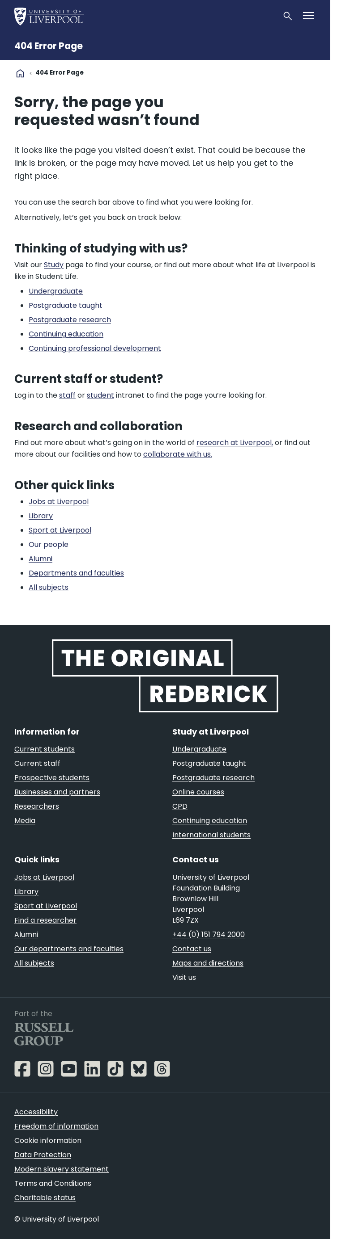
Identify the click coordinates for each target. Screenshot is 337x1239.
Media (24, 820)
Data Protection (42, 1155)
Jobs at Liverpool (44, 877)
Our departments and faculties (69, 949)
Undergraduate (199, 749)
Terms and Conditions (52, 1183)
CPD (180, 806)
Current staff (37, 763)
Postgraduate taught (209, 763)
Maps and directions (207, 963)
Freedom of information (56, 1126)
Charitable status (45, 1198)
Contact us (191, 949)
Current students (44, 749)
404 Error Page (48, 46)
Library (26, 891)
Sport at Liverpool (45, 906)
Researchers (36, 806)
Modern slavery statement (61, 1169)
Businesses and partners (57, 792)
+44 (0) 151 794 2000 (208, 934)
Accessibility (36, 1112)
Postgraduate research (213, 778)
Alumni (26, 934)
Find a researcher (45, 920)
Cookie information (47, 1140)
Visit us (184, 977)
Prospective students (52, 778)
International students (211, 835)
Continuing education (209, 820)
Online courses (198, 792)
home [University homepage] (20, 73)
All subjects (34, 963)
